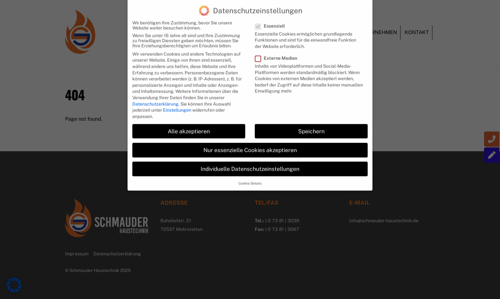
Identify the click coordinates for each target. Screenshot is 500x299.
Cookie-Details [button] (250, 178)
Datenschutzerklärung (155, 98)
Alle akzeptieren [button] (189, 126)
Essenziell (273, 20)
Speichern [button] (311, 126)
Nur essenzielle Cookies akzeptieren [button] (250, 144)
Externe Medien (279, 53)
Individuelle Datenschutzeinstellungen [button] (250, 163)
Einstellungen (177, 105)
